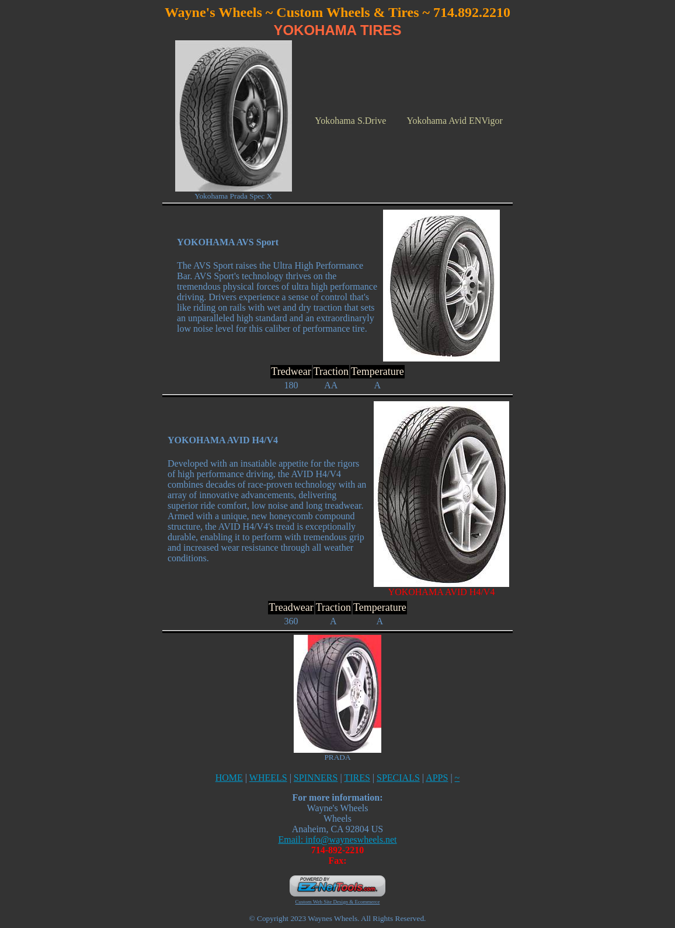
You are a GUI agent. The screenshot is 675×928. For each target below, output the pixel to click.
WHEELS (268, 778)
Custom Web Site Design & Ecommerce (337, 902)
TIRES (357, 778)
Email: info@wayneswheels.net (337, 839)
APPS (437, 778)
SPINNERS (316, 778)
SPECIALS (398, 778)
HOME (229, 778)
